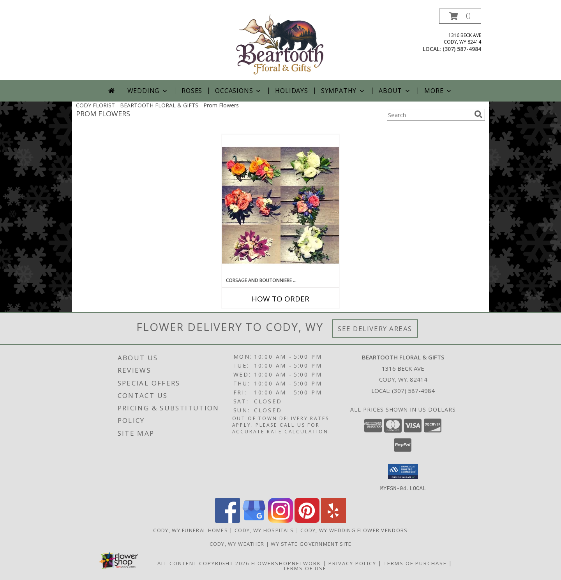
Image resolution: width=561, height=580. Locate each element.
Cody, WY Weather (237, 543)
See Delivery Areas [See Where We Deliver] (375, 328)
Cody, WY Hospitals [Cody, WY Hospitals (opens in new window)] (264, 529)
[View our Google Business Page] (254, 520)
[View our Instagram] (280, 520)
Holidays (291, 90)
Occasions (238, 90)
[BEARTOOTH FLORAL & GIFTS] (280, 44)
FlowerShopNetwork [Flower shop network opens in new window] (286, 562)
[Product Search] (429, 114)
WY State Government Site (311, 543)
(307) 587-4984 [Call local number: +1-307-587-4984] (462, 49)
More (438, 90)
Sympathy (343, 90)
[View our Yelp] (333, 520)
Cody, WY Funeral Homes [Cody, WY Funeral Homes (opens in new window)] (190, 529)
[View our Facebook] (227, 520)
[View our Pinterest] (307, 520)
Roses (192, 90)
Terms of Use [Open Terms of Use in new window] (304, 567)
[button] (460, 16)
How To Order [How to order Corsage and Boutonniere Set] (280, 299)
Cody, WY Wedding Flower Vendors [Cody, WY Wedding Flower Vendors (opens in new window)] (354, 529)
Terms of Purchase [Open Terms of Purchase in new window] (415, 562)
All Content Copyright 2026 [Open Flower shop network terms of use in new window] (203, 562)
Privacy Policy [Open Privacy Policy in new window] (352, 562)
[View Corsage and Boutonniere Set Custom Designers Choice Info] (280, 205)
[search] (478, 114)
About (395, 90)
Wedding (148, 90)
